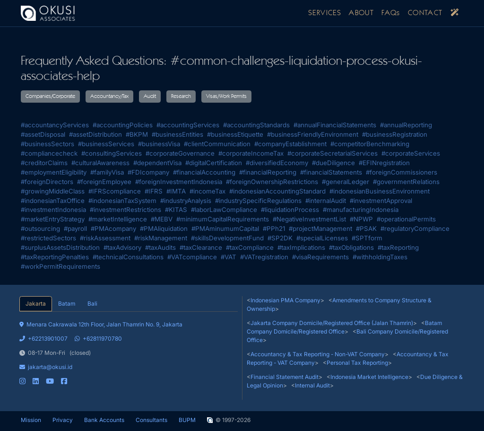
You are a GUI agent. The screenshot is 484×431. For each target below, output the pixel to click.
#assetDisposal (43, 134)
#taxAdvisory (122, 247)
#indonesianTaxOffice (53, 200)
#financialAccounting (204, 172)
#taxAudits (160, 247)
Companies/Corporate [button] (50, 96)
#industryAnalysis (185, 200)
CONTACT (425, 13)
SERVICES (324, 13)
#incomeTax (207, 191)
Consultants (151, 419)
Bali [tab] (92, 303)
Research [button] (181, 96)
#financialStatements (331, 172)
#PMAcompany (113, 228)
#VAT (228, 257)
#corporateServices (410, 153)
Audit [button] (150, 96)
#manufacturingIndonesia (360, 209)
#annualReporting (406, 125)
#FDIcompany (148, 172)
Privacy (62, 419)
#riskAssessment (105, 238)
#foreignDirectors (47, 181)
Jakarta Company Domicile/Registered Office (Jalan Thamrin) (332, 322)
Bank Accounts (104, 419)
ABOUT (361, 13)
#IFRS (154, 191)
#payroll (75, 228)
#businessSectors (47, 144)
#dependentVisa (157, 163)
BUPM (187, 419)
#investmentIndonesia (53, 209)
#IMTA (176, 191)
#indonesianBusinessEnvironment (379, 191)
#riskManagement (160, 238)
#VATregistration (264, 257)
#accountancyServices (55, 125)
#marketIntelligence (117, 219)
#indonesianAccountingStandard (277, 191)
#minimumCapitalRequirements (222, 219)
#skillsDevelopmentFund (227, 238)
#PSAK (366, 228)
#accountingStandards (256, 125)
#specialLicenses (322, 238)
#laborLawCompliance (224, 209)
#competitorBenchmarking (369, 144)
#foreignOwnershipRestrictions (272, 181)
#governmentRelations (406, 181)
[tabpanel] (128, 349)
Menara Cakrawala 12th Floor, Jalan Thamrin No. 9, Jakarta (100, 324)
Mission (31, 419)
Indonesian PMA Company (285, 300)
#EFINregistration (384, 163)
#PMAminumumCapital (225, 228)
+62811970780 (98, 338)
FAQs (390, 13)
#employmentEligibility (53, 172)
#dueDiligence (333, 163)
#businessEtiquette (235, 134)
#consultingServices (111, 153)
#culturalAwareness (100, 163)
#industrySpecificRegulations (258, 200)
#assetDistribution (95, 134)
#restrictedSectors (48, 238)
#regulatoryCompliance (414, 228)
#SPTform (367, 238)
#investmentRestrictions (125, 209)
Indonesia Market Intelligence (369, 376)
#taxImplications (301, 247)
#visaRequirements (320, 257)
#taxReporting (398, 247)
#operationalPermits (406, 219)
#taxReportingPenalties (55, 257)
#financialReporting (267, 172)
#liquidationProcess (290, 209)
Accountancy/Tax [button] (109, 96)
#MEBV (162, 219)
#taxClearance (201, 247)
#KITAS (176, 209)
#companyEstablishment (290, 144)
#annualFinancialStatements (335, 125)
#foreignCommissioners (401, 172)
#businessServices (106, 144)
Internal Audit (312, 385)
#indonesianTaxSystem (122, 200)
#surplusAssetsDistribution (60, 247)
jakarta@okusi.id (45, 366)
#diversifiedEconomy (277, 163)
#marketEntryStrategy (53, 219)
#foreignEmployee (104, 181)
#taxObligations (351, 247)
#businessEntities (177, 134)
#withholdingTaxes (380, 257)
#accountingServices (187, 125)
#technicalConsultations (128, 257)
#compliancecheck (49, 153)
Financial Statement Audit (285, 376)
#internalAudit (325, 200)
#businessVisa (159, 144)
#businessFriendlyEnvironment (312, 134)
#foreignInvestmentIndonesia (178, 181)
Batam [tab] (66, 303)
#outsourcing (40, 228)
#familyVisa (107, 172)
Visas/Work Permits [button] (226, 96)
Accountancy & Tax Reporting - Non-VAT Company (318, 354)
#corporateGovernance (180, 153)
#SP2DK (280, 238)
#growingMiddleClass (53, 191)
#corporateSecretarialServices (332, 153)
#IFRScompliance (114, 191)
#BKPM (137, 134)
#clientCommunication (217, 144)
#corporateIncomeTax (251, 153)
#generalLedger (345, 181)
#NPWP (361, 219)
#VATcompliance (192, 257)
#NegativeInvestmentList (309, 219)
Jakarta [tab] (36, 303)
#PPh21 (274, 228)
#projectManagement (320, 228)
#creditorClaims (44, 163)
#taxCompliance (250, 247)
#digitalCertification (213, 163)
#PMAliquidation (164, 228)
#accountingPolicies (123, 125)
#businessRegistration (394, 134)
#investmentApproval (381, 200)
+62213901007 (43, 338)
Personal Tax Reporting (357, 362)
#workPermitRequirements (60, 266)
